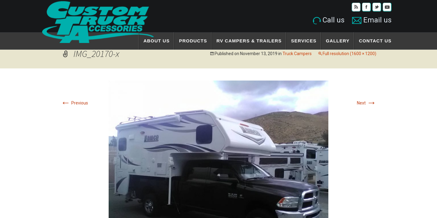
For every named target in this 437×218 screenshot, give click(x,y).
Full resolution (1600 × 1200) (349, 53)
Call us (328, 20)
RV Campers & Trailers (249, 40)
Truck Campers (297, 53)
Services (304, 40)
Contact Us (375, 40)
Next (366, 103)
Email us (371, 20)
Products (193, 40)
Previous (74, 103)
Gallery (338, 40)
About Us (157, 40)
